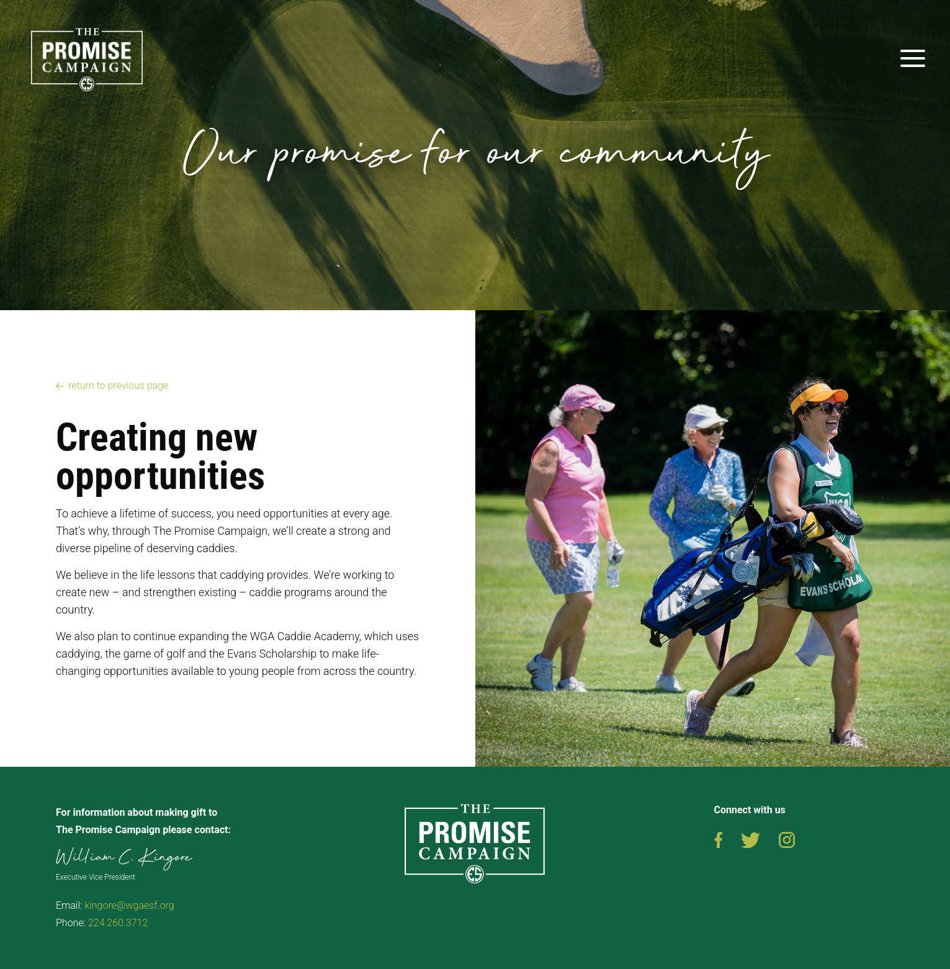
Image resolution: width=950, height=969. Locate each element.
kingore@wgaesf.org (129, 905)
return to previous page (118, 385)
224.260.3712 (118, 923)
